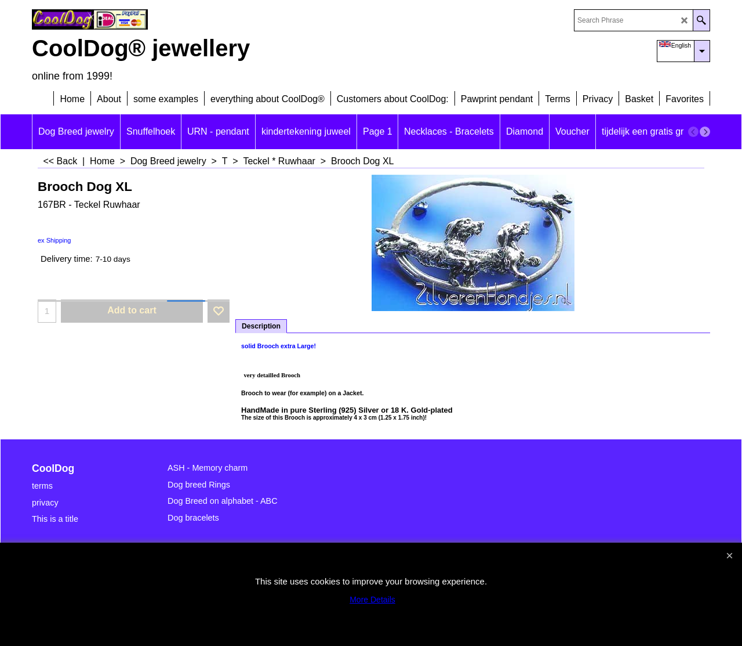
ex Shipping (54, 240)
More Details (372, 599)
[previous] (693, 132)
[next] (705, 132)
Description (261, 326)
